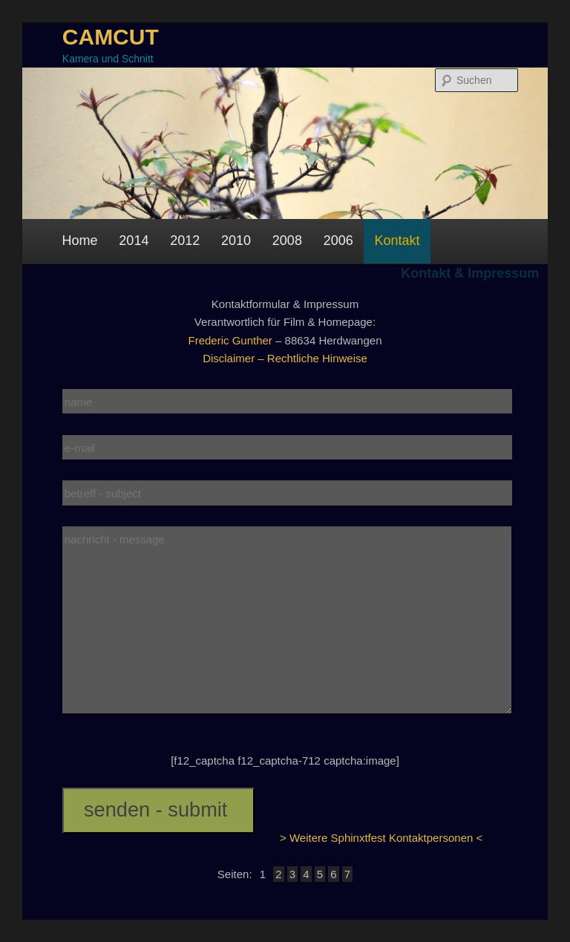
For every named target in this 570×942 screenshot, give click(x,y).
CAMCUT (110, 36)
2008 (287, 240)
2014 (133, 240)
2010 (236, 240)
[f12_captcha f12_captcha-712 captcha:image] (285, 760)
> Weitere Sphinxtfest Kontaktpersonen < (381, 837)
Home (80, 240)
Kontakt (397, 240)
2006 (338, 240)
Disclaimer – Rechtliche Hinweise (285, 358)
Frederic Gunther (230, 340)
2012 (185, 240)
